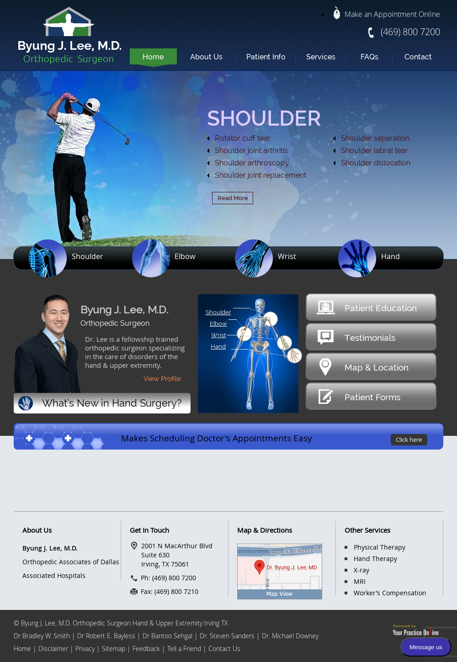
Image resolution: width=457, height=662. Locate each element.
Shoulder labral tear (374, 150)
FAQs (369, 57)
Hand (390, 256)
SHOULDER (264, 118)
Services (320, 57)
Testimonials (355, 337)
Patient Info (266, 57)
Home (153, 57)
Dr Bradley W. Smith (42, 635)
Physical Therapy (379, 547)
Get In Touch (149, 530)
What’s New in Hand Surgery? (100, 403)
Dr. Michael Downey (290, 635)
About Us (206, 57)
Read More (233, 198)
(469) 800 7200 (410, 32)
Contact (418, 57)
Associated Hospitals (53, 575)
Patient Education (366, 307)
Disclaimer (54, 648)
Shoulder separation (375, 138)
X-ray (361, 570)
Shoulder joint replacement (260, 175)
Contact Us (224, 648)
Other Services (367, 530)
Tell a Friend (185, 648)
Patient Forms (358, 396)
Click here (409, 439)
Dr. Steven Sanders (227, 635)
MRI (360, 581)
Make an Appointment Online (387, 14)
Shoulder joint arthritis (251, 150)
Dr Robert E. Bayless (106, 635)
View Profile (162, 379)
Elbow (185, 256)
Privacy (85, 648)
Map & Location (362, 366)
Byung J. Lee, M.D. (124, 309)
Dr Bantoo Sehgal (167, 635)
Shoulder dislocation (375, 163)
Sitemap (113, 648)
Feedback (146, 648)
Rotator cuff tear (243, 138)
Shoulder (87, 256)
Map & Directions (264, 530)
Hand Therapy (375, 558)
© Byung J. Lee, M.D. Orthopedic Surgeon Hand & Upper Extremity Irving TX (121, 623)
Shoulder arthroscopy (252, 163)
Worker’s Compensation (390, 592)
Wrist (287, 256)
